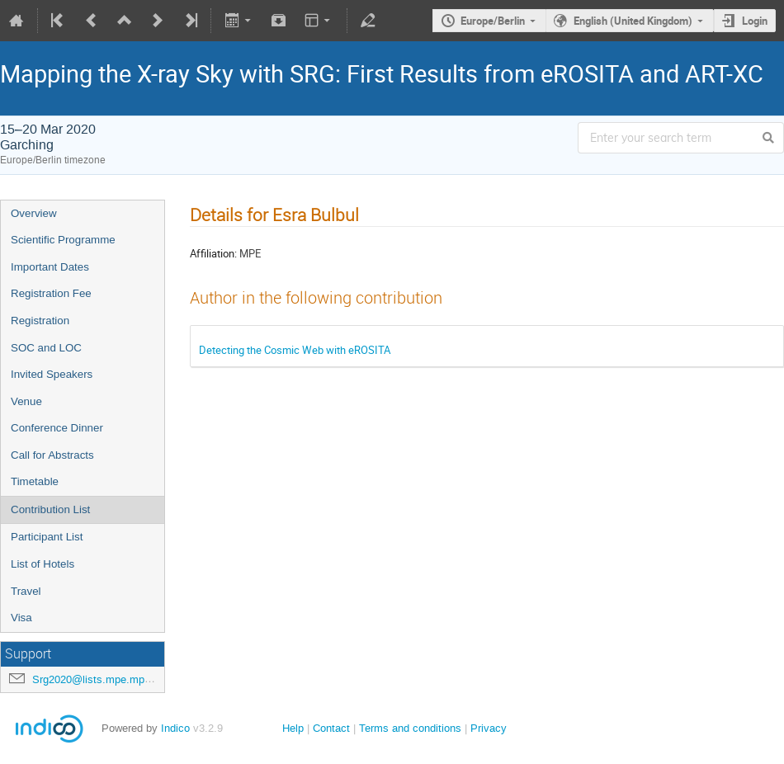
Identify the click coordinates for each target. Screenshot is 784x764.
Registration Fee (51, 293)
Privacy (488, 728)
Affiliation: (213, 253)
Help (293, 728)
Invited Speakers (51, 374)
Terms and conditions (410, 728)
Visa (21, 617)
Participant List (47, 537)
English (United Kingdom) (633, 20)
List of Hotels (42, 564)
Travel (26, 591)
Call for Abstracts (52, 455)
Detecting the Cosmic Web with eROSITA (294, 349)
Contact (331, 728)
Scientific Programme (63, 239)
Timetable (35, 481)
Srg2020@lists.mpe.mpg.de (98, 679)
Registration (40, 320)
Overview (34, 213)
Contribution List (50, 509)
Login (754, 20)
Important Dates (50, 267)
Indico (175, 728)
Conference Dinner (57, 428)
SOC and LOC (46, 348)
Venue (26, 401)
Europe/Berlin (492, 20)
